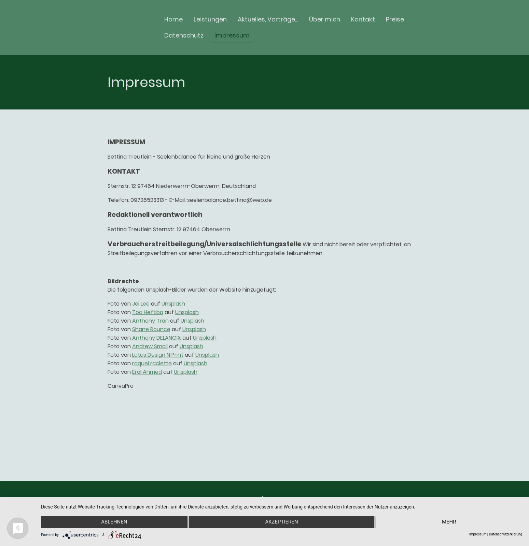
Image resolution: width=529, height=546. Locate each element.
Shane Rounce (151, 329)
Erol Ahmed (147, 372)
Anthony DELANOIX (156, 338)
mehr (450, 522)
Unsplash (173, 304)
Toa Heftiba (147, 312)
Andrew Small (150, 346)
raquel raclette (152, 363)
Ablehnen (113, 522)
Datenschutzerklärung (505, 534)
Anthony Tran (150, 321)
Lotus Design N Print (157, 355)
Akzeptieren (281, 522)
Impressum (477, 534)
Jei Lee (141, 304)
